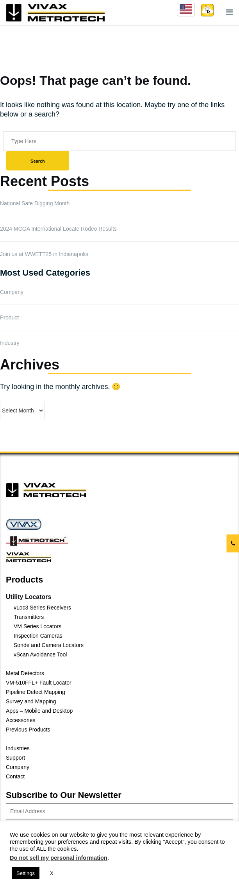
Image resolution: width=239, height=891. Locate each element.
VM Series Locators (37, 626)
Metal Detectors (25, 673)
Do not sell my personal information (58, 858)
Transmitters (29, 617)
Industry (10, 343)
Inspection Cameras (38, 636)
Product (9, 317)
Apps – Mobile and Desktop (39, 711)
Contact (15, 776)
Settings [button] (25, 873)
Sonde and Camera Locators (49, 645)
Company (11, 292)
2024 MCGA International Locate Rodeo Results (58, 229)
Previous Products (28, 729)
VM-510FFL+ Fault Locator (38, 682)
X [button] (52, 873)
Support (15, 758)
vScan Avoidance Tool (40, 654)
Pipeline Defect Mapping (35, 692)
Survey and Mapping (31, 701)
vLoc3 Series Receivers (42, 607)
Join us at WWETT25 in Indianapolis (44, 254)
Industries (18, 748)
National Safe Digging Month (35, 203)
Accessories (20, 720)
